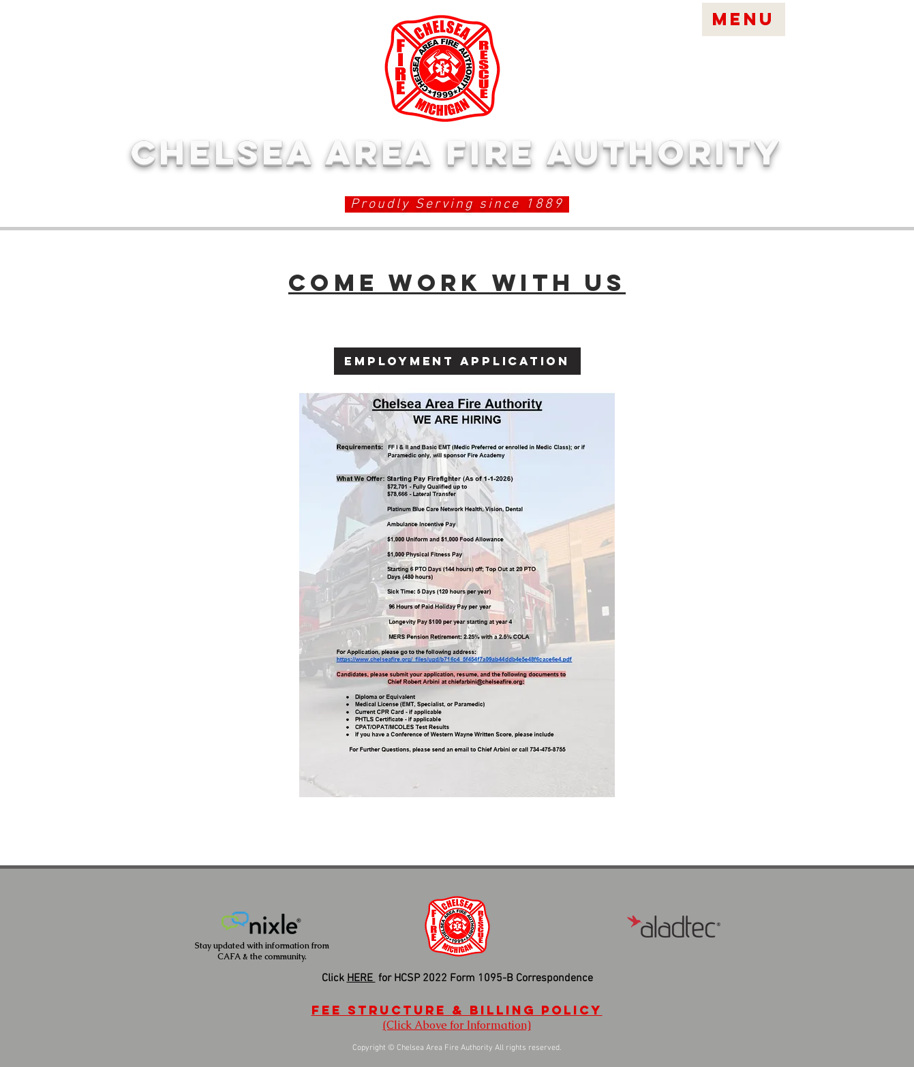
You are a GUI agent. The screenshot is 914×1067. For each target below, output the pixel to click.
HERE (361, 978)
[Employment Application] (457, 361)
